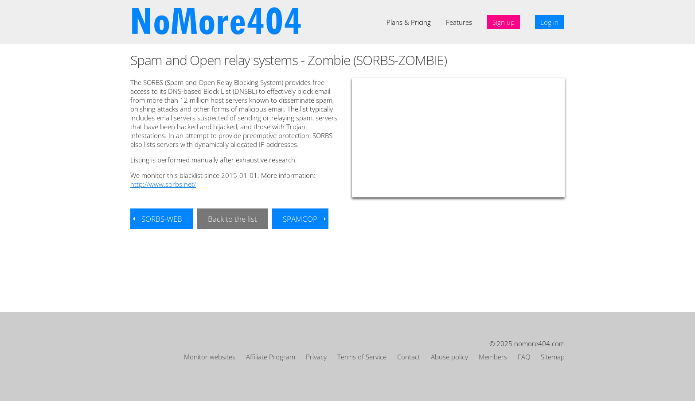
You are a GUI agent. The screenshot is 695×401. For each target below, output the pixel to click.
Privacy (316, 356)
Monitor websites (209, 356)
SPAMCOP (300, 219)
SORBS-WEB (161, 219)
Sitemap (553, 356)
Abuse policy (449, 356)
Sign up (503, 22)
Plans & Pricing (409, 22)
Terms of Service (362, 356)
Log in (549, 22)
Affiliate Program (270, 356)
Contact (408, 356)
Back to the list (232, 219)
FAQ (524, 356)
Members (493, 356)
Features (459, 22)
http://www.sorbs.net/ (163, 184)
